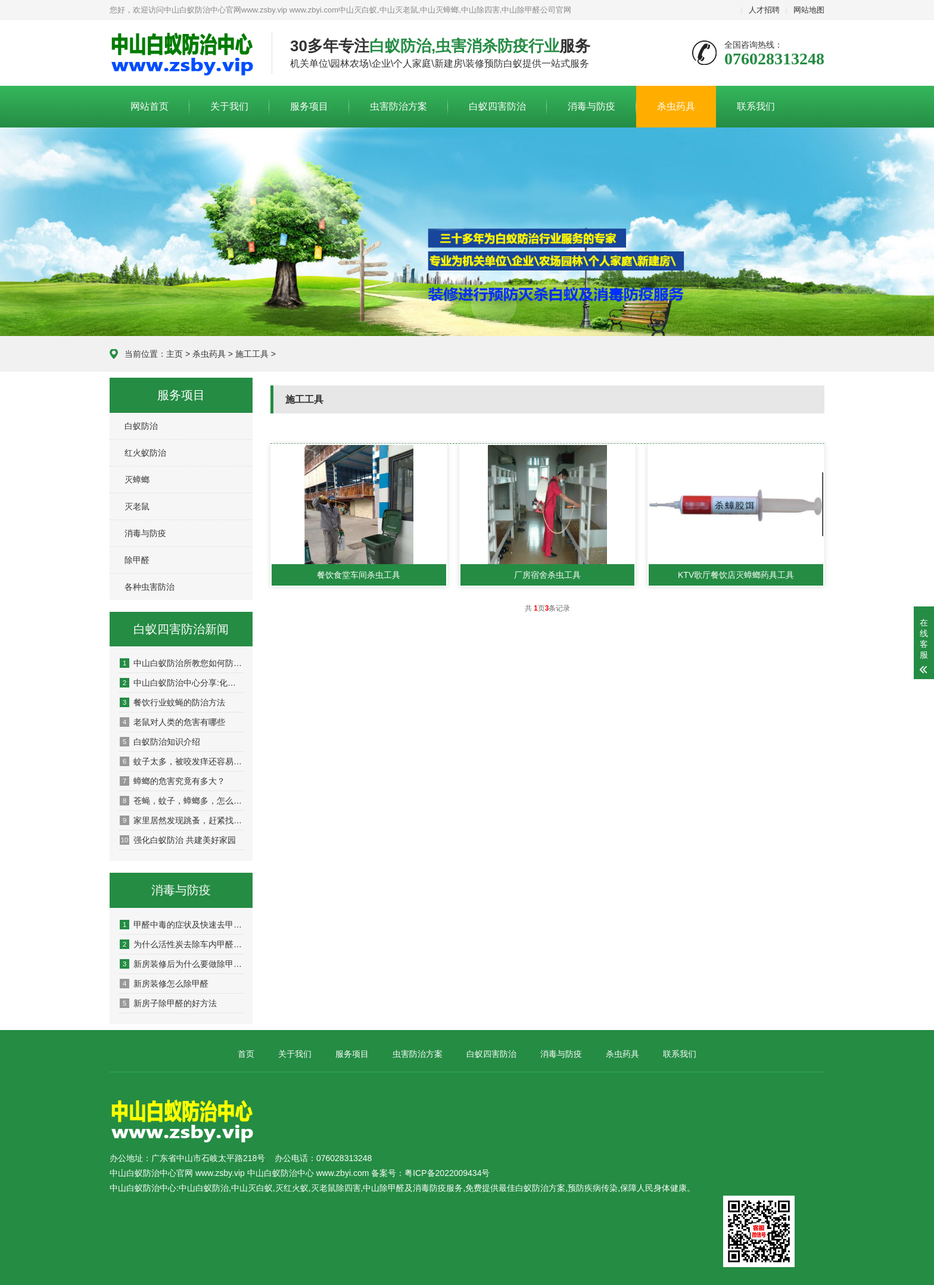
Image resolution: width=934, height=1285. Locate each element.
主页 (174, 354)
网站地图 (808, 9)
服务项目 (309, 106)
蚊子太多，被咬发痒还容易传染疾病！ (182, 761)
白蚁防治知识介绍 (160, 741)
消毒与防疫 (591, 106)
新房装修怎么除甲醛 (164, 983)
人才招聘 (764, 9)
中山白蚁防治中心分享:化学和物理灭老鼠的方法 (182, 682)
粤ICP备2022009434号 (447, 1173)
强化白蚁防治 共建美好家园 (178, 840)
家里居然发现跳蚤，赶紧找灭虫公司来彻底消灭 (182, 820)
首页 (246, 1054)
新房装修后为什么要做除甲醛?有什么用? (182, 964)
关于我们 (229, 106)
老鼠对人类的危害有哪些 (172, 722)
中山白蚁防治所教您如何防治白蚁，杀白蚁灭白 (182, 663)
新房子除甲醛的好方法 (168, 1003)
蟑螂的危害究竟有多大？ (172, 781)
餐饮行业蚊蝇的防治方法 (172, 702)
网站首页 (149, 106)
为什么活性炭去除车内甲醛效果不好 (182, 944)
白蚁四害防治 (497, 106)
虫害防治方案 (398, 106)
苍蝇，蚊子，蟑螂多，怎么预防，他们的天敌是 (182, 800)
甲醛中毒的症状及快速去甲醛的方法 (182, 924)
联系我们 (756, 106)
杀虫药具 (676, 106)
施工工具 (252, 354)
